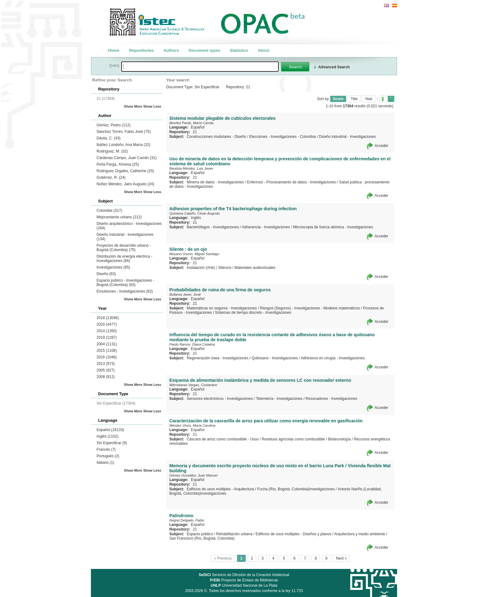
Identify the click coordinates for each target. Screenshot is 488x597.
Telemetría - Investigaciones (279, 398)
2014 (107, 331)
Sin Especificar (112, 443)
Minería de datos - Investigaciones (215, 182)
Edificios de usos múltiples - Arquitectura (220, 489)
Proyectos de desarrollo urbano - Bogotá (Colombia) (124, 247)
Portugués (108, 456)
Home (113, 50)
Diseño (106, 274)
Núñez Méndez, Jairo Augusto (125, 184)
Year (368, 99)
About (264, 50)
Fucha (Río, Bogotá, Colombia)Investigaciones (296, 489)
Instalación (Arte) (201, 267)
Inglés (107, 436)
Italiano (105, 462)
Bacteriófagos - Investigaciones (213, 227)
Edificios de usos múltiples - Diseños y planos (293, 534)
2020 (107, 324)
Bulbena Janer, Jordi (185, 294)
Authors (171, 50)
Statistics (239, 50)
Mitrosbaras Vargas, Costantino (193, 385)
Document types (204, 50)
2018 (108, 318)
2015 (107, 350)
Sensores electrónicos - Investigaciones (220, 398)
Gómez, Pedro (114, 125)
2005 (106, 370)
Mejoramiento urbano (119, 217)
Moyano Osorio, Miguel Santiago (194, 254)
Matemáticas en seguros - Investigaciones (222, 308)
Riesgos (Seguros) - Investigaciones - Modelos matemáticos (310, 308)
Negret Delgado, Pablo (186, 520)
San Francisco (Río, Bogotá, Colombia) (202, 538)
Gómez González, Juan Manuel (193, 475)
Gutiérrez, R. (111, 177)
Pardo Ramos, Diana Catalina (192, 344)
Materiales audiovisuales (254, 267)
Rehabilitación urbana (234, 534)
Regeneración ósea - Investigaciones (217, 358)
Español (110, 430)
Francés (106, 449)
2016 (107, 357)
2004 (107, 344)
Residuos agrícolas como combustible (293, 439)
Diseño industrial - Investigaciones (347, 136)
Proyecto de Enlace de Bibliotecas (244, 580)
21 (195, 132)
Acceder (381, 145)
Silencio (224, 267)
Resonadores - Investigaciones (331, 398)
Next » (341, 558)
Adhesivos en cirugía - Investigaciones (333, 358)
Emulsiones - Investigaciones (125, 291)
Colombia (109, 210)
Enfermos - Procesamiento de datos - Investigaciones (291, 182)
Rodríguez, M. (112, 151)
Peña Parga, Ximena (118, 164)
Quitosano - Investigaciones (274, 358)
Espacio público (200, 534)
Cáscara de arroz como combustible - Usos (223, 439)
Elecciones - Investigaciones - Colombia (282, 136)
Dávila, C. (109, 138)
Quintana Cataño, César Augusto (194, 213)
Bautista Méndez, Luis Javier (191, 168)
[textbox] (200, 66)
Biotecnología (339, 439)
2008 (106, 377)
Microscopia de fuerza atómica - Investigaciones (333, 227)
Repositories (141, 50)
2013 (106, 364)
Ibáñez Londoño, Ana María (123, 145)
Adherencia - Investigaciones (266, 227)
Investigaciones (113, 267)
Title (354, 99)
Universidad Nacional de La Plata (244, 585)
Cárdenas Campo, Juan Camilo (127, 158)
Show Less (152, 106)
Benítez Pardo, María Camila (191, 123)
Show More (133, 106)
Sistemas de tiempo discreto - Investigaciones (253, 312)
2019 (107, 337)
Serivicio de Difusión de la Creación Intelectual (244, 575)
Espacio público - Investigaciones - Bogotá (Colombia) (125, 282)
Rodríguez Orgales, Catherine (125, 171)
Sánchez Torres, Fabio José (124, 131)
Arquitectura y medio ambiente (359, 534)
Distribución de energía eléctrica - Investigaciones (124, 258)
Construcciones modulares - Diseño (216, 136)
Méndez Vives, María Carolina (192, 425)
